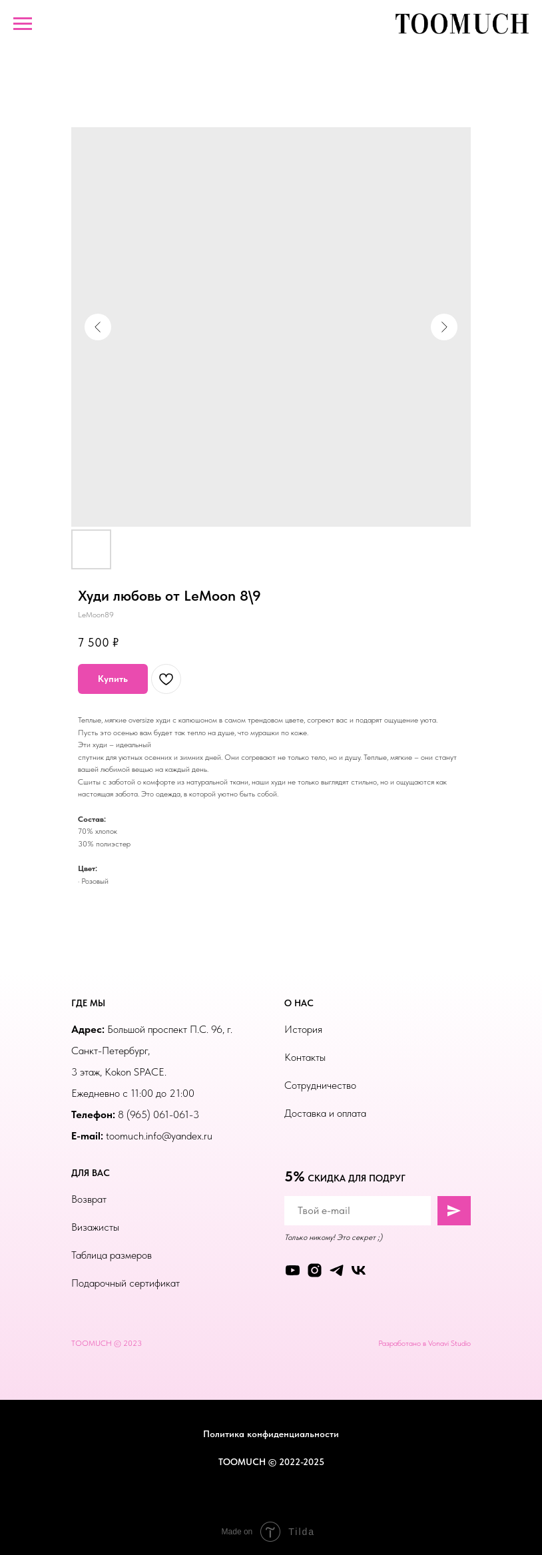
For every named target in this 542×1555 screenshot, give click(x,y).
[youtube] (292, 1270)
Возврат (89, 1199)
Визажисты (95, 1227)
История (303, 1029)
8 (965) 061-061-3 (158, 1114)
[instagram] (314, 1270)
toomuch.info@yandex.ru (159, 1135)
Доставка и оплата (325, 1113)
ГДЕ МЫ (88, 1003)
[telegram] (336, 1270)
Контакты (305, 1057)
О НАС (299, 1003)
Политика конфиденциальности (271, 1433)
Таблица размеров (111, 1255)
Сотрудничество (320, 1085)
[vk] (358, 1270)
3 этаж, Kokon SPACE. (118, 1072)
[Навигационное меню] (22, 24)
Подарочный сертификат (125, 1283)
